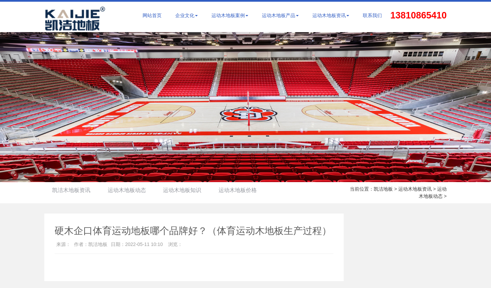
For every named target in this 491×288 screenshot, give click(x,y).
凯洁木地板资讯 (72, 190)
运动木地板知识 (185, 190)
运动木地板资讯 (330, 15)
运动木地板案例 (229, 15)
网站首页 (152, 15)
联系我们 (372, 15)
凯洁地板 (383, 189)
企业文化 (186, 15)
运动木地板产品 (280, 15)
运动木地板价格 (242, 190)
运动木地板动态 (128, 190)
